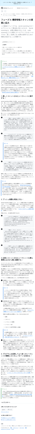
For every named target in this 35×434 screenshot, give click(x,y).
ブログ (12, 429)
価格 (26, 427)
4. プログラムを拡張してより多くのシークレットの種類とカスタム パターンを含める (17, 355)
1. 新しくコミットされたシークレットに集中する (17, 97)
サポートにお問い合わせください (8, 419)
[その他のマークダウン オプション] (14, 42)
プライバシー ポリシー (5, 411)
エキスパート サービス (5, 429)
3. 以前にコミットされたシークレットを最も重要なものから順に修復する (17, 259)
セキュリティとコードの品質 (9, 14)
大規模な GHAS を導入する (26, 14)
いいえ (10, 409)
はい (3, 409)
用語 (11, 427)
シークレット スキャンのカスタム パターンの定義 (18, 372)
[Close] (31, 2)
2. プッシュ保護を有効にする (12, 199)
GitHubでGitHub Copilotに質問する (10, 92)
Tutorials (18, 14)
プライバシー (15, 427)
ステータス (22, 427)
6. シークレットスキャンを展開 (9, 15)
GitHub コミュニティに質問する (8, 417)
